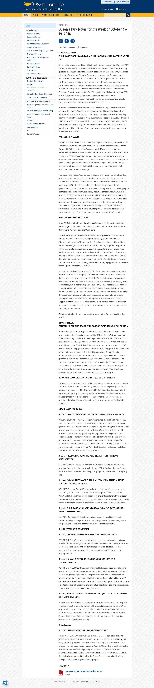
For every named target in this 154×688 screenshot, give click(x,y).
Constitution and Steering (37, 97)
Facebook (96, 682)
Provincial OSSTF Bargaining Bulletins (38, 58)
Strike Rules (31, 70)
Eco (28, 130)
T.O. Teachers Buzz (34, 74)
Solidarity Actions (33, 63)
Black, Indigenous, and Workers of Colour (40, 105)
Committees (68, 14)
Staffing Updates (33, 67)
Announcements (33, 33)
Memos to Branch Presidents (38, 44)
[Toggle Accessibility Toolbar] (5, 683)
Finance (30, 120)
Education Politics (34, 37)
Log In (114, 2)
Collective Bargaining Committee (39, 94)
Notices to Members (35, 47)
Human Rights (32, 127)
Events (35, 14)
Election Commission (35, 81)
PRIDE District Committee (36, 124)
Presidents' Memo (34, 54)
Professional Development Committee (37, 89)
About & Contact (84, 14)
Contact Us (85, 682)
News (26, 14)
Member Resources (50, 14)
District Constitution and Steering (40, 111)
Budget (30, 84)
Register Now (123, 2)
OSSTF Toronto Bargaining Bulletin (40, 50)
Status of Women (33, 134)
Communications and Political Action (38, 115)
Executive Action (33, 40)
